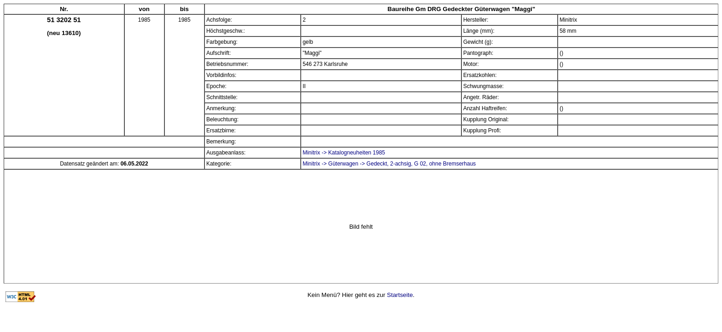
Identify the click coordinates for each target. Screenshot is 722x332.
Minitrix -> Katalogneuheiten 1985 (344, 152)
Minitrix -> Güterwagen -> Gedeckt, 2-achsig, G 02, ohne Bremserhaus (389, 163)
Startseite (400, 294)
